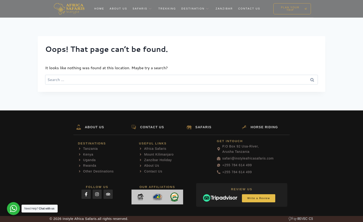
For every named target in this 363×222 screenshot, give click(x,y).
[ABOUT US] (78, 127)
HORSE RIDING (264, 127)
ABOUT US (94, 127)
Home (99, 8)
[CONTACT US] (134, 127)
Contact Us (249, 8)
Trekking (167, 8)
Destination (195, 8)
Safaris (143, 8)
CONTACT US (152, 127)
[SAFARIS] (189, 127)
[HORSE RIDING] (244, 127)
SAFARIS (203, 127)
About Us (118, 8)
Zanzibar (224, 8)
